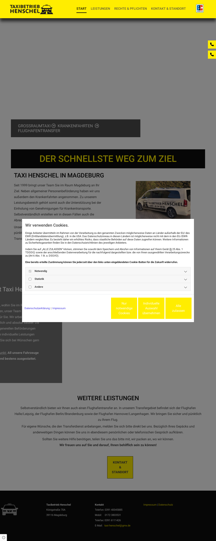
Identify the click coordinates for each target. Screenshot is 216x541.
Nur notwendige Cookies (96, 308)
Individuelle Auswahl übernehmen (134, 308)
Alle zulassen (172, 308)
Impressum (59, 308)
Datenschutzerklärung (37, 308)
